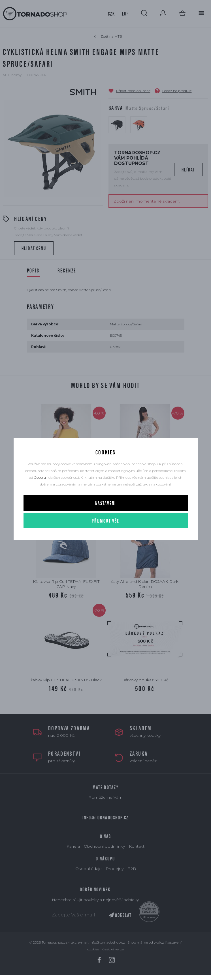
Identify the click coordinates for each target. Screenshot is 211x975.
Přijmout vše (106, 520)
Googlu (40, 477)
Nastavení (105, 502)
